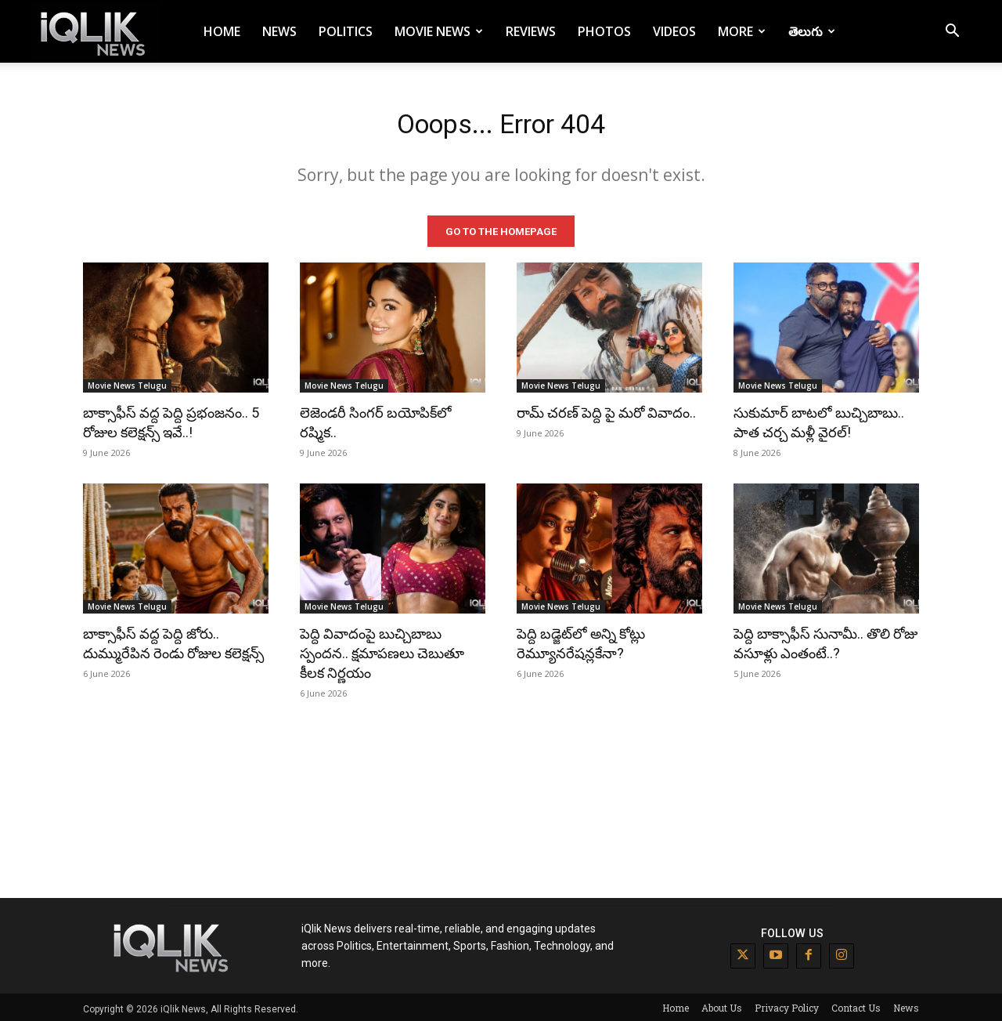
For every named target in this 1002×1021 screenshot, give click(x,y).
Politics (346, 31)
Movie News (439, 31)
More (742, 31)
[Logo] (95, 31)
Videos (674, 31)
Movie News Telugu (127, 382)
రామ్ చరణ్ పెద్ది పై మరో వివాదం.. (606, 409)
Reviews (531, 31)
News (279, 31)
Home (222, 31)
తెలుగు (811, 31)
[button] (952, 32)
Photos (604, 31)
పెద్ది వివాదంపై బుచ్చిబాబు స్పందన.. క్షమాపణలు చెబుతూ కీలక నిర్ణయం (382, 650)
